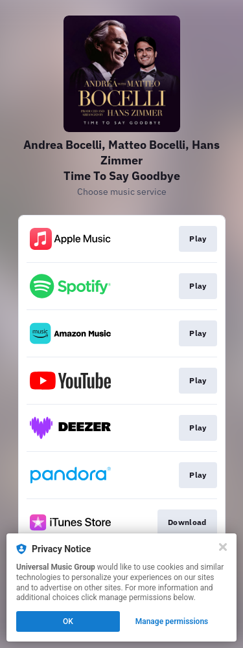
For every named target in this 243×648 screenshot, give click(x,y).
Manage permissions (172, 621)
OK (68, 621)
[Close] (223, 547)
